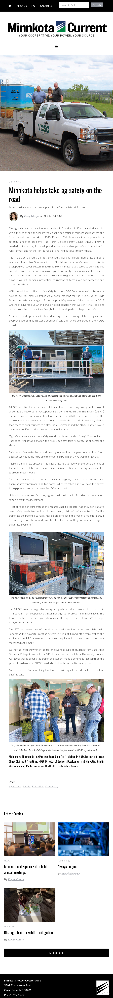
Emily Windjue (32, 216)
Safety (26, 786)
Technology (64, 860)
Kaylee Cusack (16, 879)
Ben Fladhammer (71, 873)
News (7, 860)
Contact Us (46, 5)
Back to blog (56, 953)
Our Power (9, 926)
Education (37, 786)
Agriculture (15, 786)
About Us (22, 5)
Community (15, 181)
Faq (33, 5)
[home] (56, 29)
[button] (56, 46)
